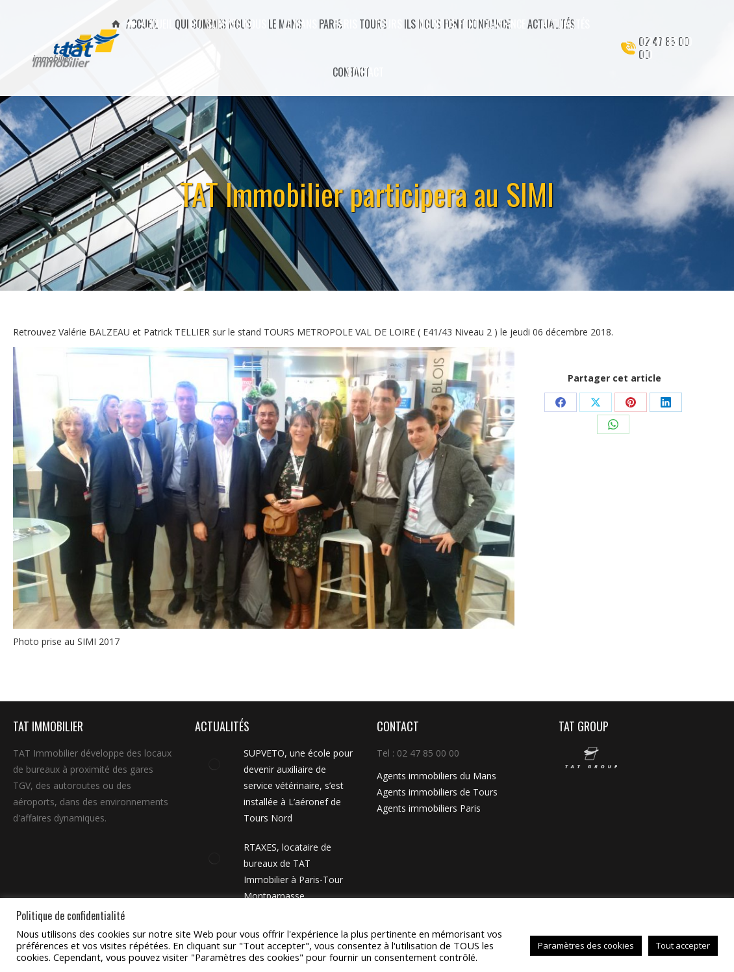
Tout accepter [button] (683, 945)
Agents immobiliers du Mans (436, 776)
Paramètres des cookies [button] (586, 945)
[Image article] (214, 764)
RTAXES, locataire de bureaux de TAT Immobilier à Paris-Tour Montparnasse (293, 871)
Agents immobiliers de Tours (437, 792)
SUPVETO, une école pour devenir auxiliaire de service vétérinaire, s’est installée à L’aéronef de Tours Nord (298, 785)
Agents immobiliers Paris (429, 808)
